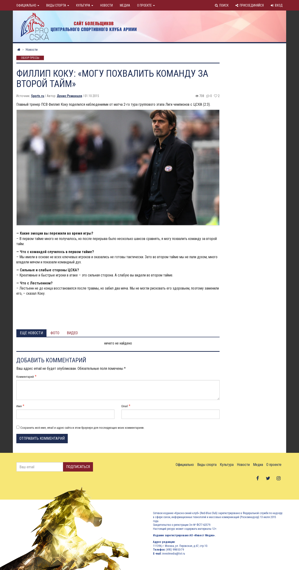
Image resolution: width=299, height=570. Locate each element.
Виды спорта (57, 5)
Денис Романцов (69, 96)
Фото (54, 333)
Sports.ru (37, 96)
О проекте (146, 5)
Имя (19, 406)
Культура (84, 5)
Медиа (125, 5)
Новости (106, 5)
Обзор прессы (30, 58)
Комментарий (25, 376)
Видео (72, 333)
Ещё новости (31, 333)
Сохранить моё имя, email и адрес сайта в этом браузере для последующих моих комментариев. (82, 427)
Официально (27, 5)
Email (124, 406)
